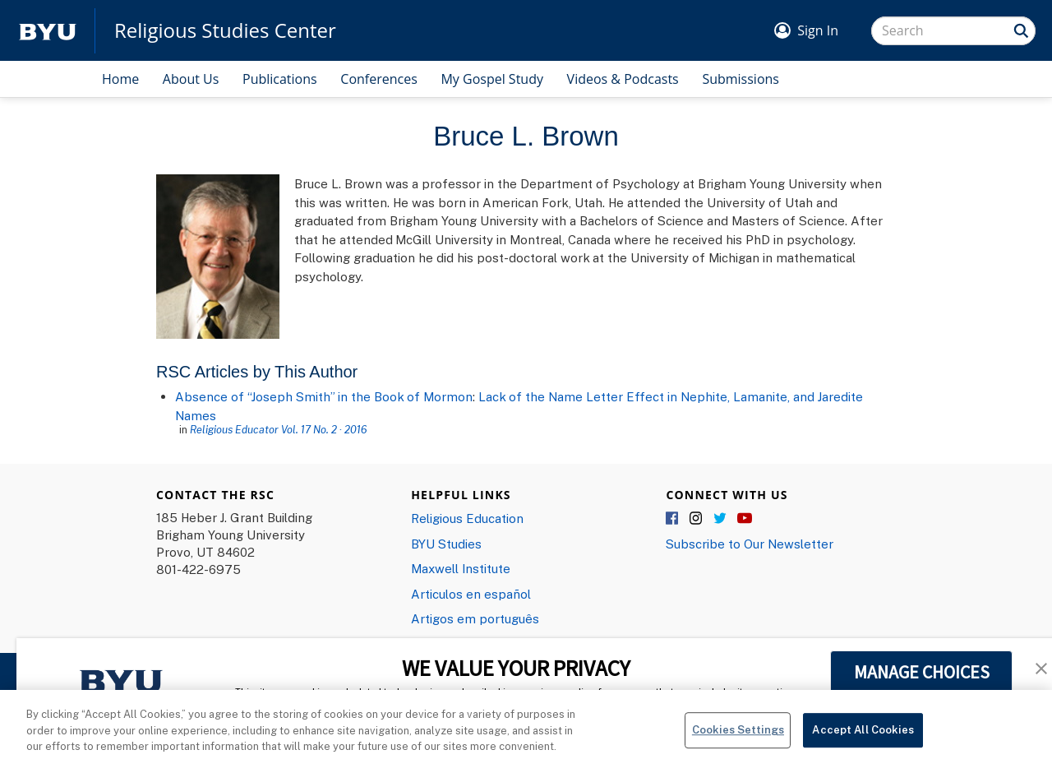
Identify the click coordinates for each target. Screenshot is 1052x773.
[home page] (47, 30)
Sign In (817, 30)
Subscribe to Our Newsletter (749, 543)
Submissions (740, 79)
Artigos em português (475, 618)
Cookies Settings (738, 741)
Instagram (697, 518)
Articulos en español (471, 593)
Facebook (673, 518)
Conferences (379, 79)
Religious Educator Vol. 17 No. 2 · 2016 (278, 429)
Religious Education (467, 518)
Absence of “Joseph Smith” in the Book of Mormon (324, 396)
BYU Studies (446, 543)
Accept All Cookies (862, 741)
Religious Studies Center (225, 30)
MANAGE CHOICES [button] (922, 671)
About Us (191, 79)
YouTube (744, 518)
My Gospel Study (492, 79)
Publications (279, 79)
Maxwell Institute (460, 568)
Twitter (720, 518)
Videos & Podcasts (623, 79)
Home (120, 79)
